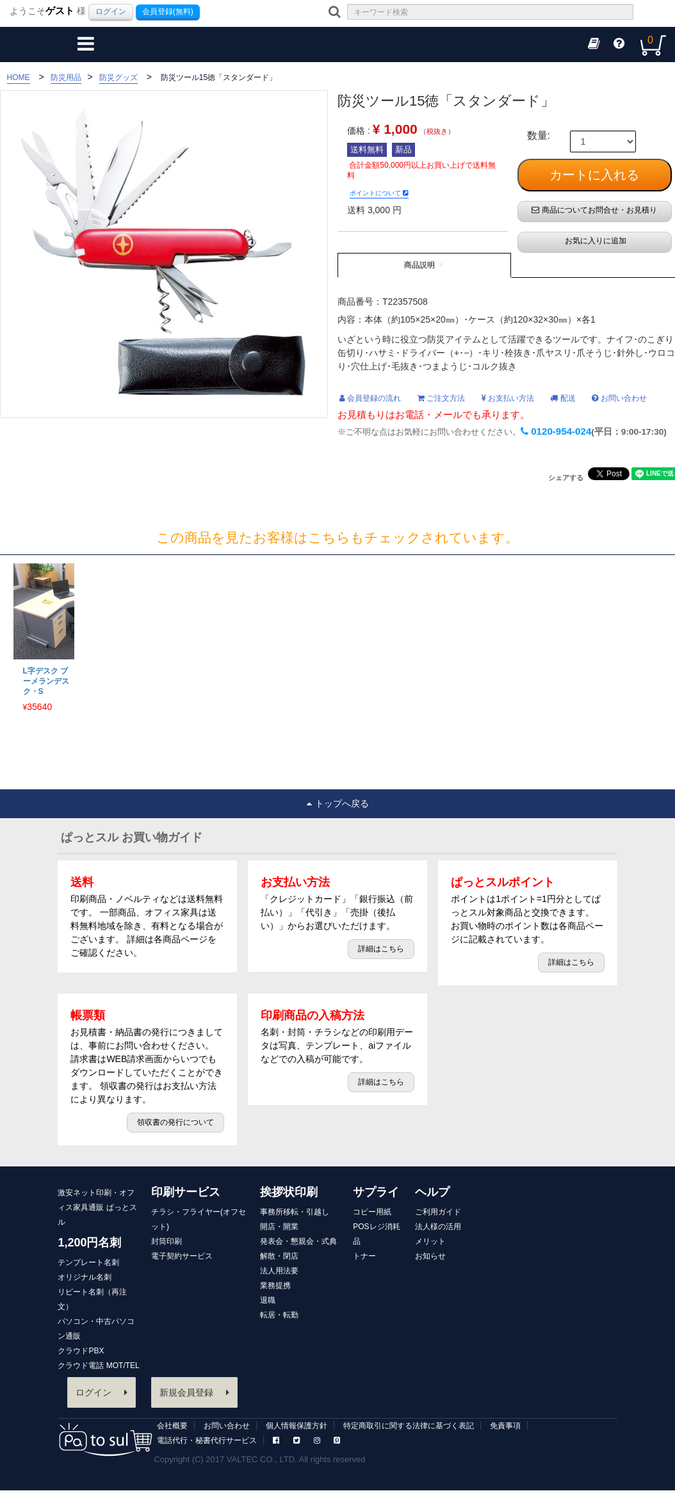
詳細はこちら (381, 948)
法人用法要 (279, 1270)
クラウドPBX (81, 1350)
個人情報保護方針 (296, 1425)
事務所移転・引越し (294, 1211)
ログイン (110, 11)
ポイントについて (379, 193)
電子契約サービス (182, 1256)
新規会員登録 (194, 1392)
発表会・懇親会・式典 (298, 1241)
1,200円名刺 (89, 1242)
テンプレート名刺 (88, 1262)
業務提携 (275, 1285)
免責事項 (505, 1425)
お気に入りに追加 (594, 240)
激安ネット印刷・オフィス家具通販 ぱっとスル (97, 1207)
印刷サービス (185, 1192)
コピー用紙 (372, 1211)
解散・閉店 (279, 1256)
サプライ (376, 1192)
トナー (364, 1256)
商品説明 (419, 265)
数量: (538, 136)
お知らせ (430, 1256)
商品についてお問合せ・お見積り (594, 210)
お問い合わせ (619, 398)
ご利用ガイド (438, 1211)
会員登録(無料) (167, 11)
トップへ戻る (338, 803)
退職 (267, 1300)
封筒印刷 (166, 1241)
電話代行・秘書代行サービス (207, 1440)
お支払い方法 (508, 398)
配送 (562, 398)
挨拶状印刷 (289, 1192)
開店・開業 (279, 1226)
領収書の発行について (175, 1122)
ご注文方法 (441, 398)
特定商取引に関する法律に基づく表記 (408, 1425)
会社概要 (172, 1425)
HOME (18, 77)
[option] (42, 638)
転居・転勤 (279, 1314)
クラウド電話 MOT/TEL (98, 1365)
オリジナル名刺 (84, 1277)
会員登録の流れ (370, 398)
